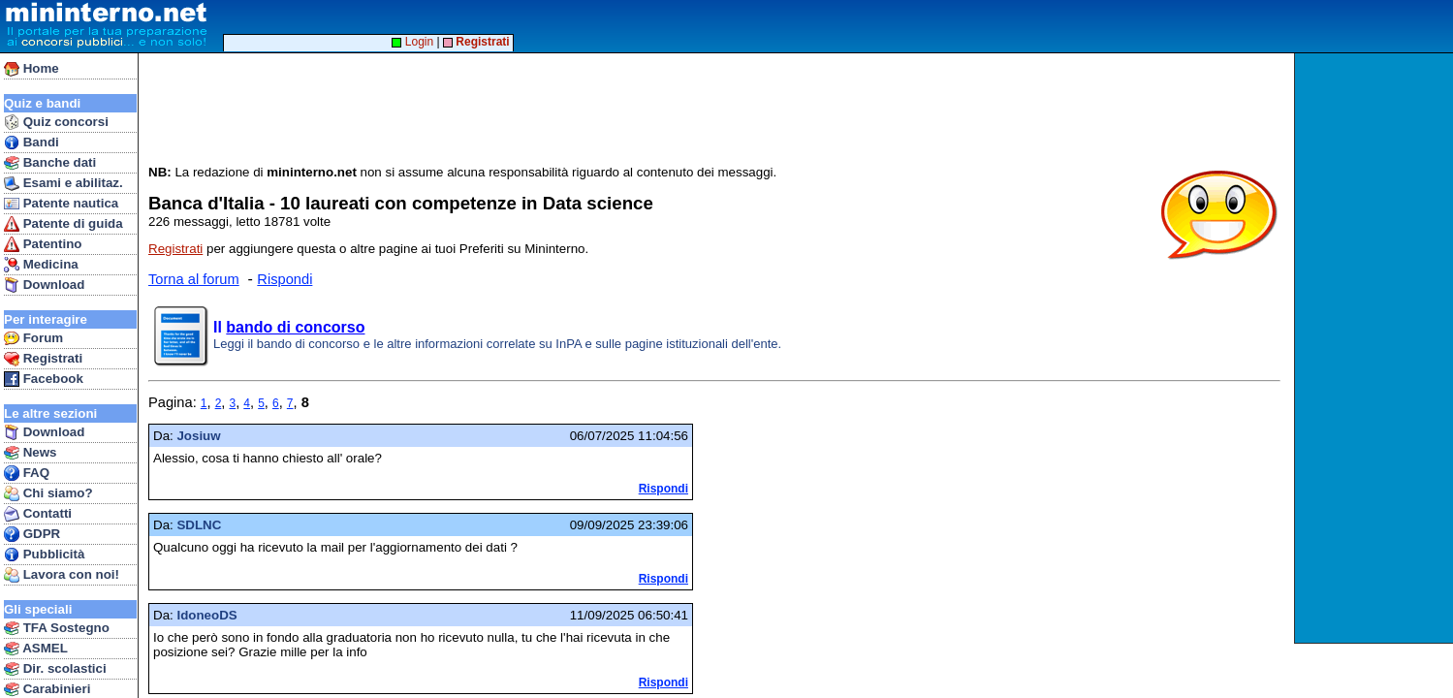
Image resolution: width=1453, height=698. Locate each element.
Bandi (31, 142)
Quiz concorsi (56, 122)
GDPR (32, 534)
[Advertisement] (1376, 348)
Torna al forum (193, 279)
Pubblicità (44, 554)
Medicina (41, 264)
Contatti (38, 514)
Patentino (42, 244)
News (30, 452)
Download (44, 285)
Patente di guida (63, 224)
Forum (33, 338)
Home (31, 69)
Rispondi (284, 279)
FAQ (26, 473)
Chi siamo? (48, 493)
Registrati (43, 358)
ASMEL (36, 648)
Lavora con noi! (61, 575)
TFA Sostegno (57, 628)
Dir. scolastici (55, 669)
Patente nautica (61, 203)
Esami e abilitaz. (63, 183)
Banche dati (50, 163)
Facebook (43, 379)
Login (412, 41)
